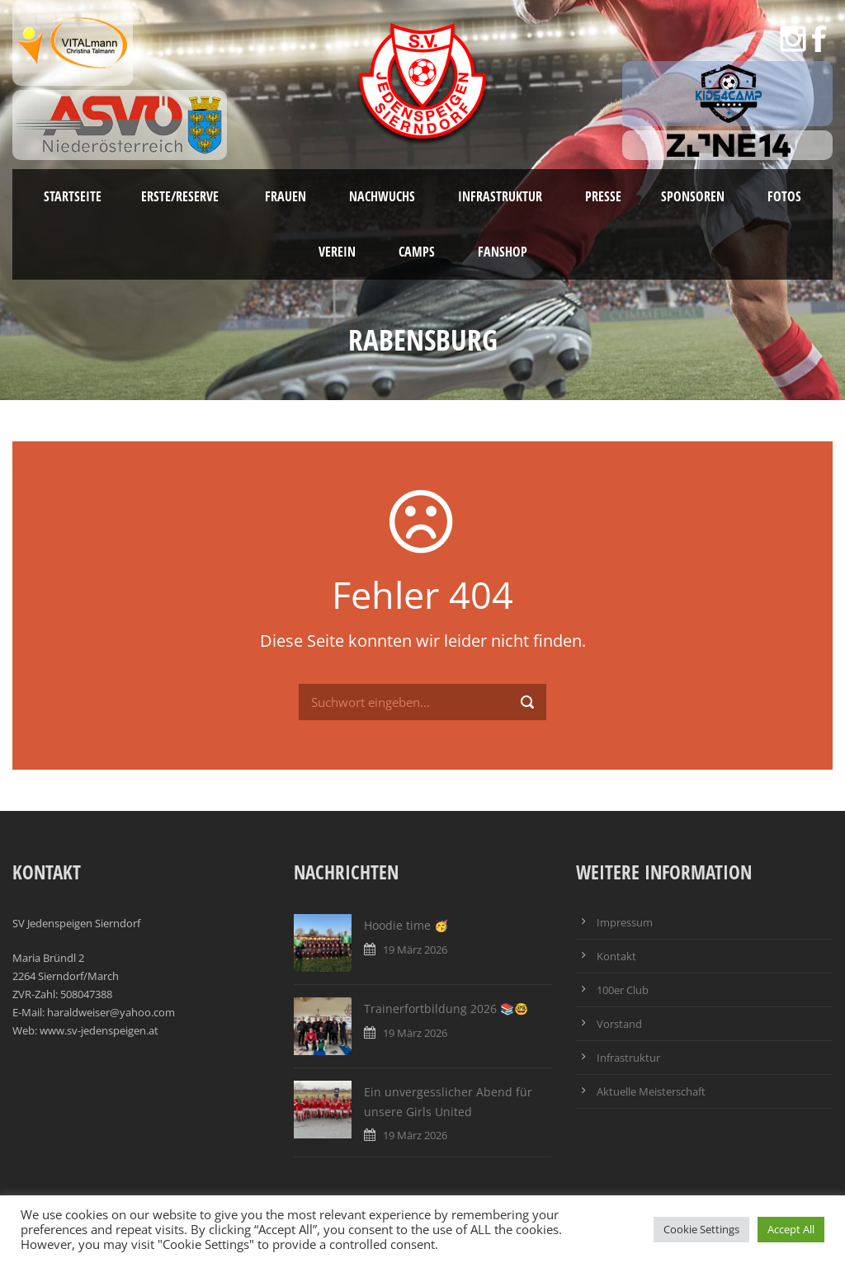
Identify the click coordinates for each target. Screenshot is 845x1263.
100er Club (623, 990)
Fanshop (502, 252)
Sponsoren (693, 196)
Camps (417, 252)
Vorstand (619, 1023)
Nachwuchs (382, 196)
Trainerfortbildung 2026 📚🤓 (446, 1008)
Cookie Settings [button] (701, 1229)
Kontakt (616, 956)
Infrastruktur (500, 196)
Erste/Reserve (181, 196)
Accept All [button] (790, 1229)
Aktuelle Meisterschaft (651, 1091)
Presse (603, 196)
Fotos (784, 196)
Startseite (72, 196)
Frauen (285, 196)
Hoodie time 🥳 (406, 925)
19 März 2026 (415, 949)
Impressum (625, 922)
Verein (337, 252)
